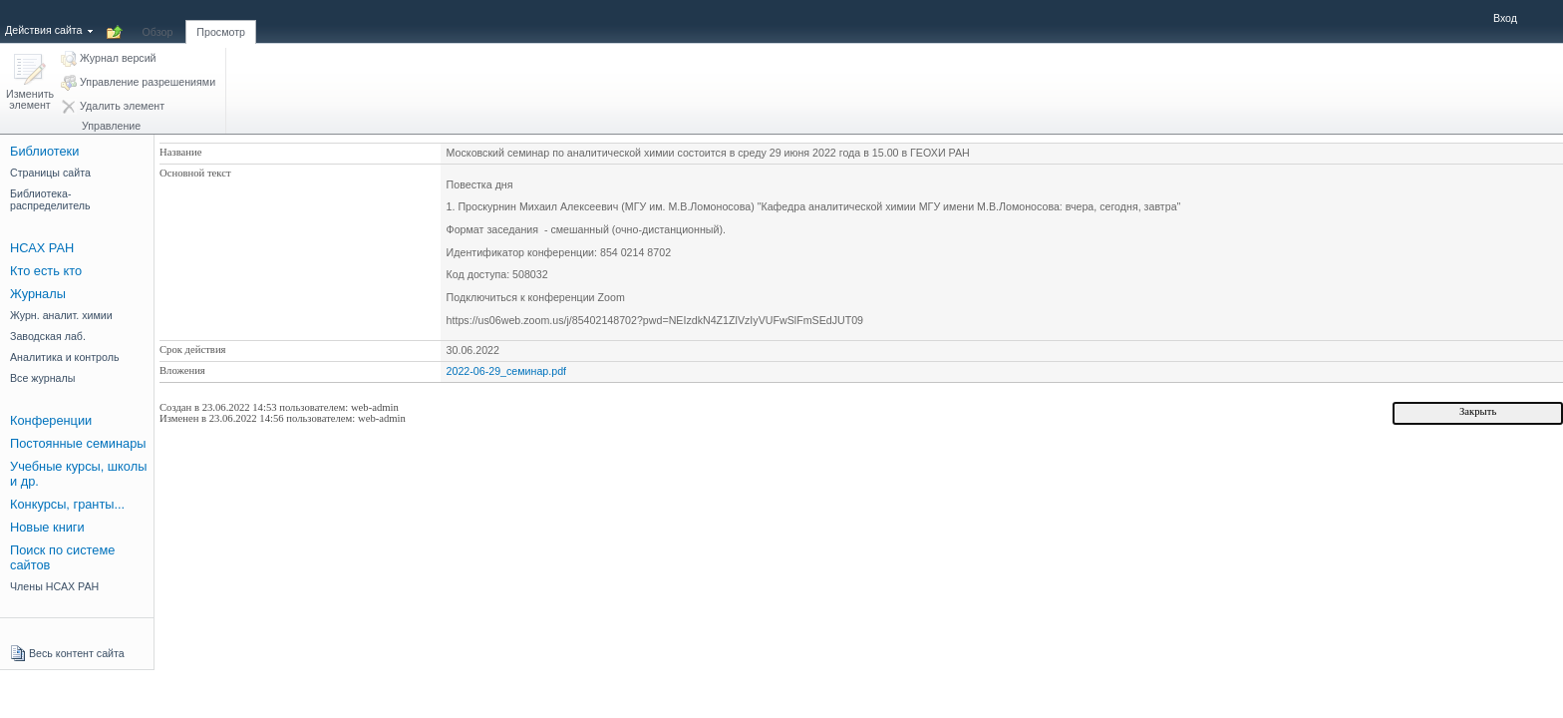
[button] (30, 83)
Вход (1505, 18)
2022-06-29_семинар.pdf (506, 371)
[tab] (158, 21)
